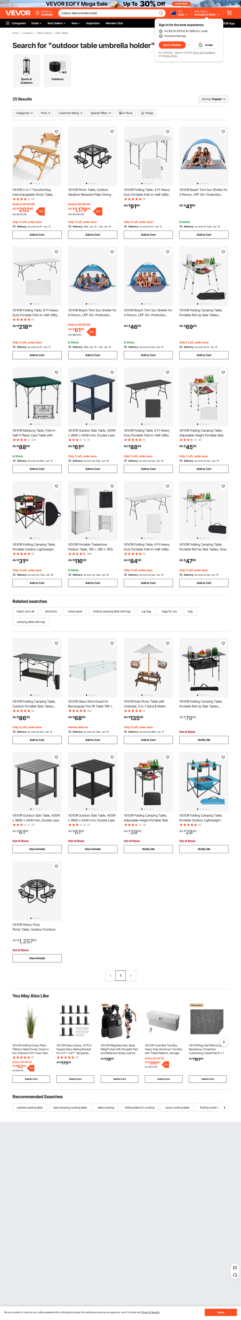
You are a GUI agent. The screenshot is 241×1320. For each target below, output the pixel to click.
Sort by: (206, 99)
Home (16, 33)
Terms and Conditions (204, 52)
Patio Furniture (44, 33)
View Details (37, 849)
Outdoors (28, 33)
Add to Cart (37, 234)
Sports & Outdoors (26, 80)
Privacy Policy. (170, 55)
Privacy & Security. (150, 1312)
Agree (220, 1312)
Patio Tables (62, 33)
